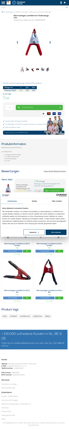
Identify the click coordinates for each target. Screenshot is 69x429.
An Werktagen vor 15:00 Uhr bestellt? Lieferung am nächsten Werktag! (25, 12)
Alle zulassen (56, 232)
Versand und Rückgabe (10, 400)
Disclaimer (5, 408)
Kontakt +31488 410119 (10, 396)
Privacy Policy (6, 411)
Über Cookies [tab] (57, 201)
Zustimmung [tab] (12, 201)
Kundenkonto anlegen (9, 384)
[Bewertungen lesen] (28, 190)
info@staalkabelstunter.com (26, 343)
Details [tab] (34, 201)
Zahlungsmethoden (8, 415)
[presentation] (17, 42)
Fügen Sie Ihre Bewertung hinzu (55, 171)
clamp (5, 316)
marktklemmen (25, 316)
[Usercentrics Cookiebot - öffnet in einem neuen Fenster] (58, 195)
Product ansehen (12, 251)
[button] (22, 69)
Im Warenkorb (39, 107)
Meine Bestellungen (8, 388)
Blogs (3, 419)
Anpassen (34, 232)
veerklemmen (37, 316)
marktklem (13, 316)
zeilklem (47, 316)
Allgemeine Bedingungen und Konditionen (16, 404)
